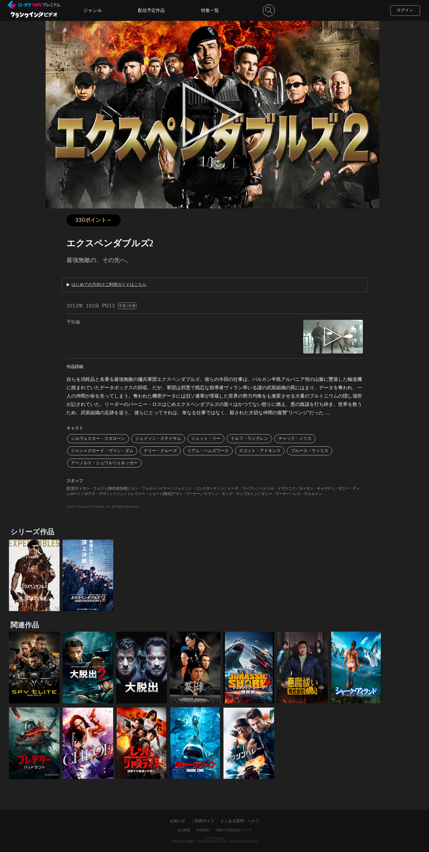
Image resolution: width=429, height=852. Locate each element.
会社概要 (184, 830)
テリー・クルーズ (160, 451)
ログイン (405, 10)
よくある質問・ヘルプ (239, 821)
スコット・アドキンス (260, 451)
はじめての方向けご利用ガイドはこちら (109, 284)
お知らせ (177, 821)
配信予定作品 (151, 10)
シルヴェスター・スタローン (98, 438)
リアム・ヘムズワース (208, 451)
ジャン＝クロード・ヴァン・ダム (102, 451)
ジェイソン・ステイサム (158, 438)
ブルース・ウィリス (309, 451)
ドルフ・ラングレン (249, 438)
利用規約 (203, 830)
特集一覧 (210, 10)
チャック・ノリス (295, 438)
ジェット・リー (205, 438)
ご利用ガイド (202, 821)
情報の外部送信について (234, 830)
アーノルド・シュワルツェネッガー (104, 463)
